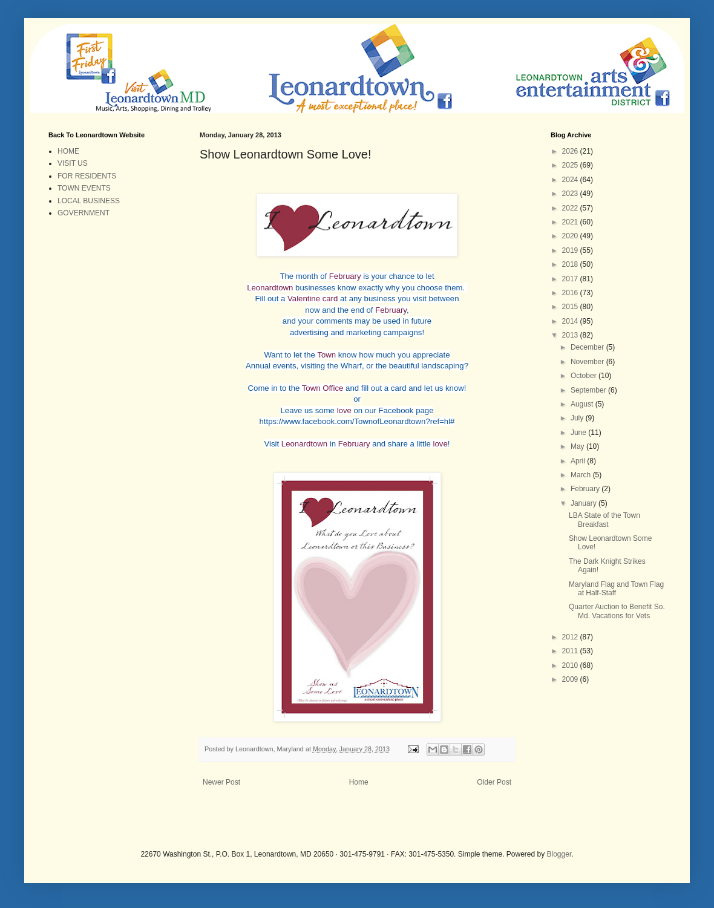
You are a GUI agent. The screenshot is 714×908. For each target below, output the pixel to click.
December (588, 347)
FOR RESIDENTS (86, 176)
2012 (571, 637)
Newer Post (221, 782)
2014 (571, 321)
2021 (571, 222)
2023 (571, 193)
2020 (571, 236)
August (583, 404)
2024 (571, 179)
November (588, 362)
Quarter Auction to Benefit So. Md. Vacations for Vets (617, 611)
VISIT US (72, 163)
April (579, 461)
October (584, 375)
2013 (571, 335)
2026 (571, 151)
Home (358, 782)
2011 (571, 651)
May (578, 446)
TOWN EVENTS (84, 188)
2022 (571, 208)
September (589, 390)
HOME (68, 151)
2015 (571, 306)
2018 (571, 264)
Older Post (494, 782)
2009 (571, 679)
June (579, 432)
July (578, 418)
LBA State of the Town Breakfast (604, 519)
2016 (571, 293)
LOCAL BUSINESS (88, 201)
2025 (571, 165)
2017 (571, 279)
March (582, 475)
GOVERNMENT (83, 213)
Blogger (559, 854)
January (584, 503)
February (586, 489)
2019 (571, 250)
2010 (571, 665)
